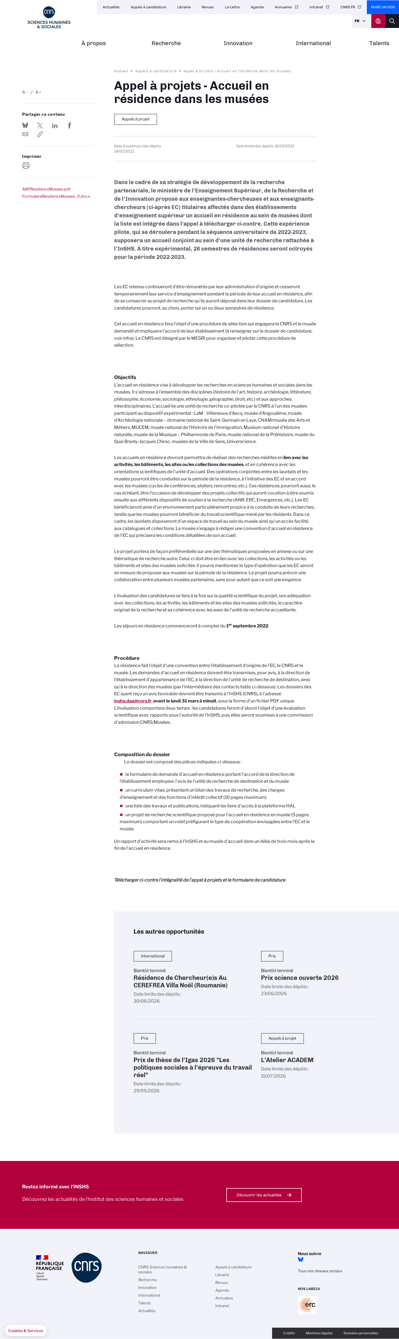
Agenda (257, 7)
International (313, 43)
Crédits (289, 1333)
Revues (208, 7)
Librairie (184, 7)
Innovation (238, 43)
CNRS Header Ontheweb (378, 21)
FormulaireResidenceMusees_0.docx (56, 196)
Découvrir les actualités (259, 1195)
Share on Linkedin (55, 125)
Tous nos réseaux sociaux (320, 1271)
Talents (379, 43)
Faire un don (383, 7)
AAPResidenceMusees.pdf (46, 189)
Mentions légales (319, 1333)
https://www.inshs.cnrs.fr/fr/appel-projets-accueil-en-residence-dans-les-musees (40, 134)
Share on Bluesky (25, 125)
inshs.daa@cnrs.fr (133, 701)
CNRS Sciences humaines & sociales (162, 1269)
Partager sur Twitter (40, 125)
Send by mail (25, 134)
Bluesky (300, 1259)
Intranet (316, 7)
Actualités (111, 7)
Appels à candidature (148, 7)
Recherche (166, 43)
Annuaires (283, 7)
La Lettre (232, 7)
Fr (357, 21)
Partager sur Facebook (69, 125)
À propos (93, 43)
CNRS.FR (348, 7)
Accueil (121, 71)
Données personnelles (361, 1333)
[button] (26, 1331)
